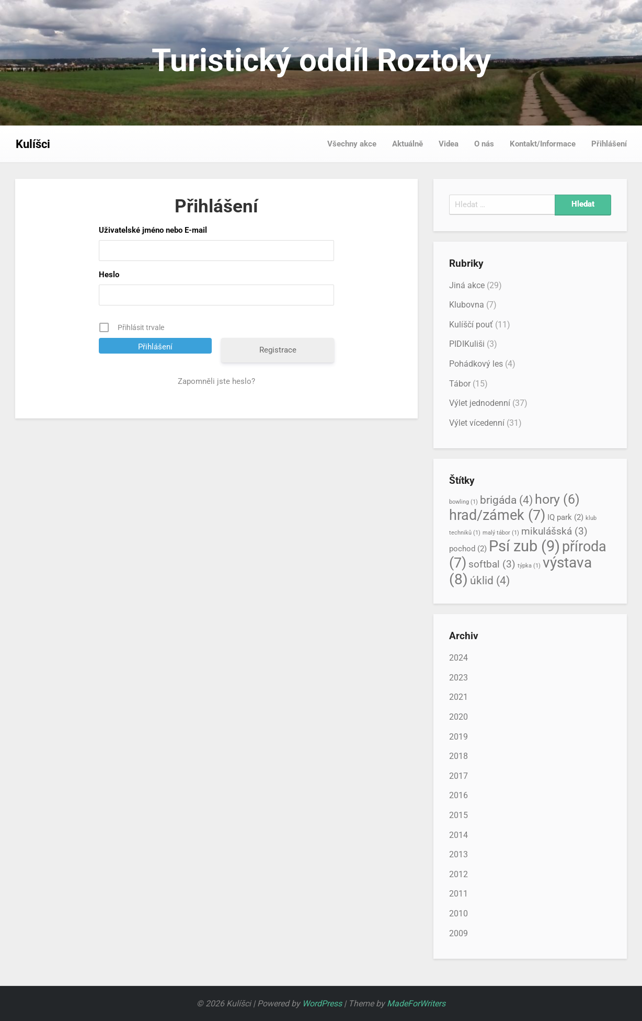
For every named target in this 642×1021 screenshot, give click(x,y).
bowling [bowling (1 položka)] (463, 501)
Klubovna (466, 305)
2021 (458, 697)
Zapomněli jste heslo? (216, 381)
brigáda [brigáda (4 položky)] (506, 499)
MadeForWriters (416, 1003)
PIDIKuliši (467, 344)
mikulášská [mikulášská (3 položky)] (554, 531)
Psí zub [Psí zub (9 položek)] (524, 546)
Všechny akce (351, 144)
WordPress (322, 1003)
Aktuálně (407, 144)
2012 (458, 874)
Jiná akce (467, 285)
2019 (458, 737)
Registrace (277, 350)
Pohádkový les (476, 364)
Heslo (109, 274)
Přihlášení (609, 144)
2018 (458, 756)
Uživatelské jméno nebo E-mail (153, 230)
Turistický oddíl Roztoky (321, 60)
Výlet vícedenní (477, 423)
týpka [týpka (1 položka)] (529, 565)
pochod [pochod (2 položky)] (468, 548)
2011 (458, 894)
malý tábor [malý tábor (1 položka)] (501, 532)
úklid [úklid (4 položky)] (490, 580)
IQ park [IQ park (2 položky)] (565, 517)
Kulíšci (33, 144)
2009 (458, 933)
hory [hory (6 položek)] (557, 499)
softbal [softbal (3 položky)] (491, 564)
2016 (458, 795)
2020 (458, 717)
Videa (448, 144)
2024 (458, 658)
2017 (458, 776)
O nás (484, 144)
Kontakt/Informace (543, 144)
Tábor (460, 384)
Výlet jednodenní (479, 403)
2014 (458, 835)
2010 (458, 913)
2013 (458, 854)
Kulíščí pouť (471, 325)
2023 (458, 678)
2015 (458, 815)
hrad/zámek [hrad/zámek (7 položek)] (497, 515)
